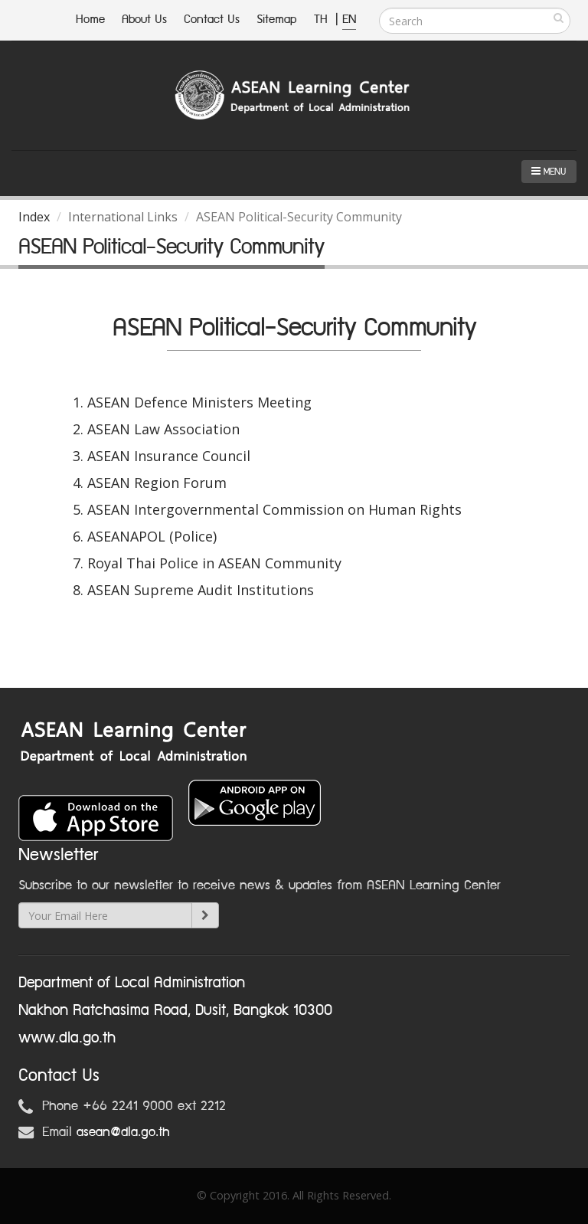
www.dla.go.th (67, 1038)
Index (34, 216)
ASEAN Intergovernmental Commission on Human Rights (274, 509)
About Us (144, 19)
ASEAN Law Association (163, 429)
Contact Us (212, 19)
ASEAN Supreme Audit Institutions (200, 590)
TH (323, 19)
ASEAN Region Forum (157, 482)
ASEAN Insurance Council (168, 456)
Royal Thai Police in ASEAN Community (214, 563)
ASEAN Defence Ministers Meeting (199, 402)
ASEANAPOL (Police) (152, 536)
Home (90, 19)
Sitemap (276, 19)
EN (349, 19)
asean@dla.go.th (123, 1132)
